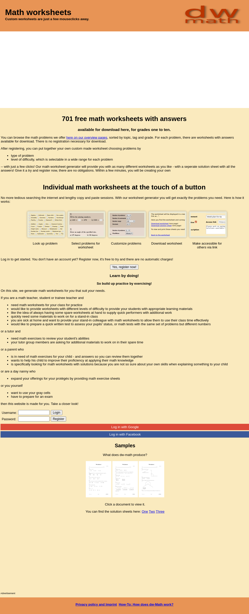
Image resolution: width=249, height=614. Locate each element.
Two (152, 511)
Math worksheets (38, 12)
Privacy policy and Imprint (96, 604)
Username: (9, 413)
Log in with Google (125, 427)
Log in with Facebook (125, 434)
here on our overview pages (86, 137)
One (145, 511)
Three (160, 511)
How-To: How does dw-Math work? (146, 604)
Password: (9, 419)
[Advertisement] (124, 69)
